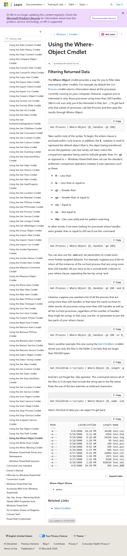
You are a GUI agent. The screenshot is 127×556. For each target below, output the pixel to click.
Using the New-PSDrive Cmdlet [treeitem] (25, 299)
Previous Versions (30, 543)
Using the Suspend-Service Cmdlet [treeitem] (23, 422)
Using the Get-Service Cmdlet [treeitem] (24, 216)
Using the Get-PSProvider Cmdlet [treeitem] (26, 206)
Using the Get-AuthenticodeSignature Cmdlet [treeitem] (25, 121)
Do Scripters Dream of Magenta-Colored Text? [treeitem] (23, 512)
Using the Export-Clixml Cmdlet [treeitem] (25, 86)
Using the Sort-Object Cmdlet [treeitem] (24, 396)
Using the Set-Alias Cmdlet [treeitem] (23, 364)
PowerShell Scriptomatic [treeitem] (19, 518)
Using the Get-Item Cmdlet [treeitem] (23, 179)
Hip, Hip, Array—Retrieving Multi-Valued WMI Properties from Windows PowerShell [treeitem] (24, 501)
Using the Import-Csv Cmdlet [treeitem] (24, 244)
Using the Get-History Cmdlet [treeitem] (24, 169)
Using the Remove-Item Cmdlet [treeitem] (25, 327)
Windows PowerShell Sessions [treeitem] (24, 461)
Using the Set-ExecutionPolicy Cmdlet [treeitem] (24, 380)
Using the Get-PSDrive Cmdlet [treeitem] (24, 202)
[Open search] (111, 4)
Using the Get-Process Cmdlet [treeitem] (24, 211)
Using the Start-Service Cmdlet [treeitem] (25, 401)
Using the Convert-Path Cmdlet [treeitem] (25, 67)
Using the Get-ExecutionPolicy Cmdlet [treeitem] (24, 158)
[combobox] (22, 38)
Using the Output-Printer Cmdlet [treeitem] (26, 317)
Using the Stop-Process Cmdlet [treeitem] (25, 410)
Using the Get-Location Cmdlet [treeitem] (25, 192)
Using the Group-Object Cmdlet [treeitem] (25, 230)
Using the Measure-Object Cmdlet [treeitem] (22, 278)
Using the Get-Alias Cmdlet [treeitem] (23, 114)
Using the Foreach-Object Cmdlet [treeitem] (26, 96)
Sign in (119, 4)
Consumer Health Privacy (95, 543)
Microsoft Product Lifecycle (23, 18)
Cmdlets (73, 34)
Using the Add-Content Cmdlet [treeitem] (25, 45)
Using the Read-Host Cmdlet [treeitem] (23, 322)
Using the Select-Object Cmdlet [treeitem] (25, 354)
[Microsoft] (6, 4)
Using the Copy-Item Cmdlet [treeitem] (24, 77)
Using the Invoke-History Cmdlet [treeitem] (26, 258)
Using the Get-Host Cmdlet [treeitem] (23, 174)
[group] (86, 288)
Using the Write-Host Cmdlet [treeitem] (24, 442)
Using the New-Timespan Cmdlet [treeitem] (26, 303)
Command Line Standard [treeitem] (19, 465)
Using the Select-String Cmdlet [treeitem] (25, 359)
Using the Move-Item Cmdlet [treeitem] (24, 284)
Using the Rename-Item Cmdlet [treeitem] (25, 340)
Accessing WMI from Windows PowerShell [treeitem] (22, 490)
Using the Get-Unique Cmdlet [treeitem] (24, 221)
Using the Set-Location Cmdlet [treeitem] (25, 387)
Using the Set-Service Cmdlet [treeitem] (24, 391)
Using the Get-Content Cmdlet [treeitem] (25, 137)
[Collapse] (40, 32)
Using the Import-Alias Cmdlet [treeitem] (24, 235)
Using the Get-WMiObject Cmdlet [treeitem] (26, 225)
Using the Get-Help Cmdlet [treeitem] (23, 165)
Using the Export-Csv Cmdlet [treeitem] (24, 91)
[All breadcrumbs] (51, 34)
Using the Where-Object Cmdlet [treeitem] (26, 438)
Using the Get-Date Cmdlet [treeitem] (23, 147)
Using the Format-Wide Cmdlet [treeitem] (25, 105)
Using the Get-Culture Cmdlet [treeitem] (24, 142)
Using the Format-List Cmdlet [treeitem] (24, 100)
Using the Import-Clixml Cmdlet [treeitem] (25, 239)
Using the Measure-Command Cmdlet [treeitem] (24, 269)
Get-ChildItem (106, 344)
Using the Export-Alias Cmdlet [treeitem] (24, 82)
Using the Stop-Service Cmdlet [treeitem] (25, 415)
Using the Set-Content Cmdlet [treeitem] (24, 369)
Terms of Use (10, 548)
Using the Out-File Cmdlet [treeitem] (22, 308)
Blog (45, 543)
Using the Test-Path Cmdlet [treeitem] (23, 433)
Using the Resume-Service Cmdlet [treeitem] (26, 350)
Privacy (72, 543)
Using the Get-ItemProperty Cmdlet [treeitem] (23, 186)
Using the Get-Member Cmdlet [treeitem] (25, 197)
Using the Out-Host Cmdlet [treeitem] (23, 313)
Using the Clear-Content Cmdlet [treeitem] (25, 54)
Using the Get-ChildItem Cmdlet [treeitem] (25, 128)
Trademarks (27, 548)
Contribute (59, 543)
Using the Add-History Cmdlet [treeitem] (24, 49)
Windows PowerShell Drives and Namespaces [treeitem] (25, 454)
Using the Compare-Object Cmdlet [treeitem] (23, 61)
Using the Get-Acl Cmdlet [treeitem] (22, 110)
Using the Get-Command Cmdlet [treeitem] (26, 133)
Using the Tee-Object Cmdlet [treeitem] (24, 428)
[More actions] (121, 34)
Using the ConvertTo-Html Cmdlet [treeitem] (26, 72)
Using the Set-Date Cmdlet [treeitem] (23, 373)
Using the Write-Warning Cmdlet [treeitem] (25, 447)
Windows (61, 34)
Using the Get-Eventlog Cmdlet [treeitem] (25, 151)
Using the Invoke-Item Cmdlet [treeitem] (24, 262)
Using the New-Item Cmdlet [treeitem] (23, 294)
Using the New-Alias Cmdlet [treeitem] (23, 289)
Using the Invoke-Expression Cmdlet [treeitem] (23, 251)
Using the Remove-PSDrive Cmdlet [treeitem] (23, 334)
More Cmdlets (62, 508)
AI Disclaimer (10, 543)
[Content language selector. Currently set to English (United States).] (19, 536)
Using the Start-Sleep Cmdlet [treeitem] (24, 405)
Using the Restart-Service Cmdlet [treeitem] (26, 345)
